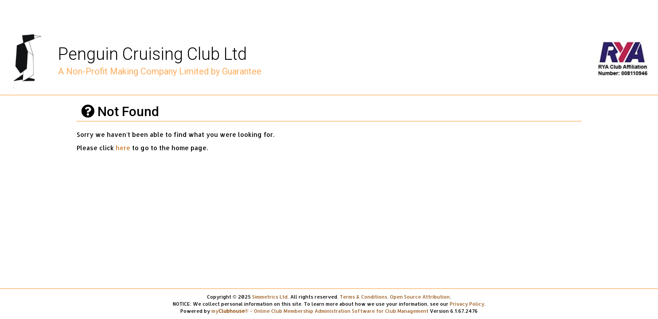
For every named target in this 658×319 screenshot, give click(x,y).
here (123, 148)
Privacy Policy (467, 303)
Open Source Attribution (420, 296)
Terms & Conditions (363, 296)
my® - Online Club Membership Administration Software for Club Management (319, 310)
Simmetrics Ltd (270, 296)
